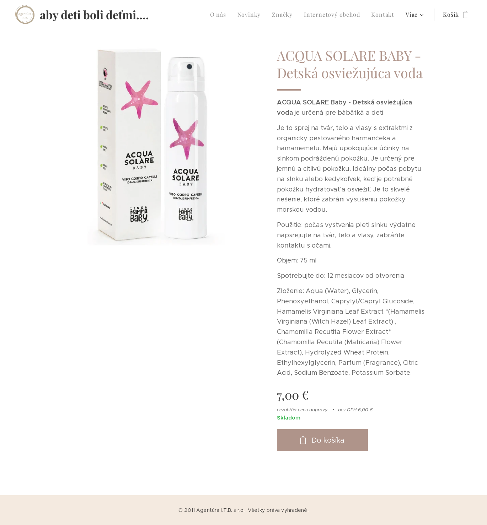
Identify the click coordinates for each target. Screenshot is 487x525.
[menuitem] (220, 14)
